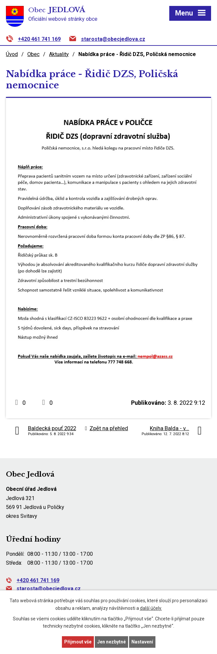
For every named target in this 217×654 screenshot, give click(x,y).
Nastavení (142, 641)
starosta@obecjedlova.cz (113, 39)
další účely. (151, 608)
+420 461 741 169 (39, 39)
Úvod (12, 54)
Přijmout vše (78, 641)
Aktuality (59, 54)
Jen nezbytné (111, 641)
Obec (33, 54)
